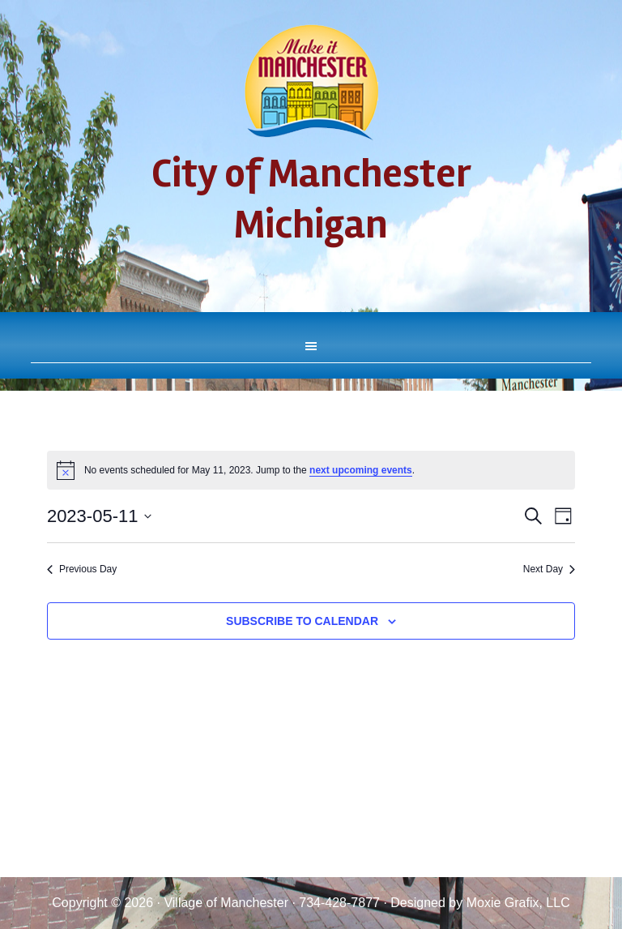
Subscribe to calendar (302, 620)
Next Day (549, 569)
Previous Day (82, 569)
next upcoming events (360, 470)
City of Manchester (311, 82)
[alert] (311, 470)
